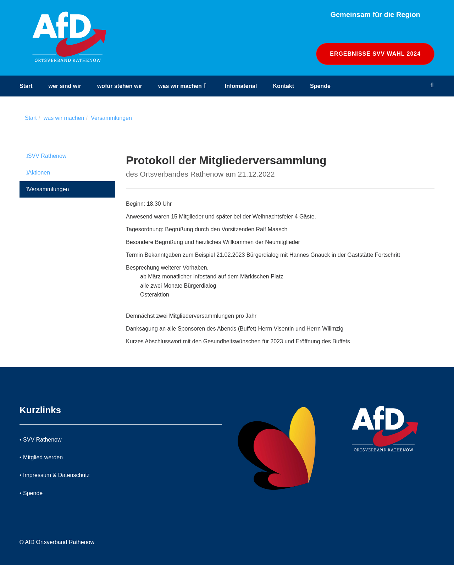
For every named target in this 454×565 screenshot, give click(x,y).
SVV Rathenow (46, 156)
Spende (320, 86)
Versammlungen (111, 118)
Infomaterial (241, 86)
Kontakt (283, 86)
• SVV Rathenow (41, 440)
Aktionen (38, 173)
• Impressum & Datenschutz (55, 475)
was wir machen (180, 86)
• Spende (31, 493)
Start (26, 86)
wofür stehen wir (119, 86)
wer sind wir (64, 86)
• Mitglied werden (41, 457)
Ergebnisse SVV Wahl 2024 (375, 54)
